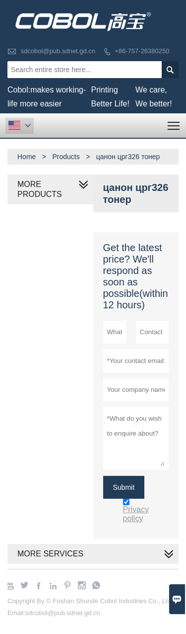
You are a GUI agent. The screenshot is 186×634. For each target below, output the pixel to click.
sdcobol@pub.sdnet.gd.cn (58, 51)
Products (65, 157)
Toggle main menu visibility (174, 122)
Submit (124, 487)
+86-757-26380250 (142, 51)
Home (26, 157)
